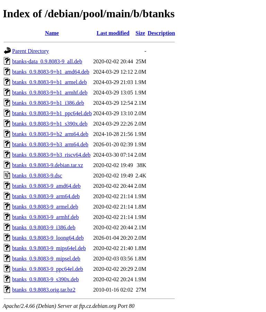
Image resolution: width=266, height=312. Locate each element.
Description (161, 33)
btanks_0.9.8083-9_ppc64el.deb (47, 269)
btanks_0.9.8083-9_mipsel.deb (46, 258)
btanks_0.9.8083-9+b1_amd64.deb (50, 72)
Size (140, 33)
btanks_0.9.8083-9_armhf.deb (45, 217)
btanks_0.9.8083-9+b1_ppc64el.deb (52, 113)
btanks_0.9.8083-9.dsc (37, 175)
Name (52, 33)
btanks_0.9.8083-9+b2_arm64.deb (50, 134)
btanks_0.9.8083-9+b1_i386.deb (48, 103)
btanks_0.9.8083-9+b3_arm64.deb (50, 144)
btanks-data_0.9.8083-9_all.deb (47, 61)
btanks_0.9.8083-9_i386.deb (44, 227)
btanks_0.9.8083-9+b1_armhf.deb (49, 92)
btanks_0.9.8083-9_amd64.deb (46, 186)
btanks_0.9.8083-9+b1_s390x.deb (49, 124)
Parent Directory (30, 51)
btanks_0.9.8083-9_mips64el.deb (49, 248)
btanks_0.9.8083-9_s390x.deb (45, 279)
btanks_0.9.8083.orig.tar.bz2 (44, 290)
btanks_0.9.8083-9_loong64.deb (48, 238)
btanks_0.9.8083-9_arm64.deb (46, 196)
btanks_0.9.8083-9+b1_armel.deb (49, 82)
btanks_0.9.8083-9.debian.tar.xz (47, 165)
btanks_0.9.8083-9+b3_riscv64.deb (51, 155)
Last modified (113, 33)
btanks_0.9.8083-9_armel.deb (45, 207)
